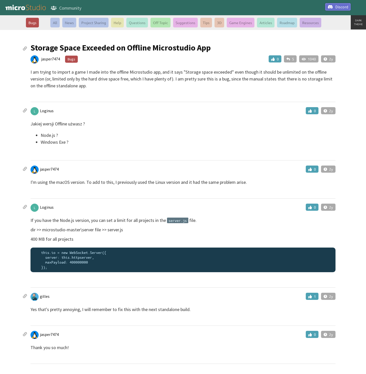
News (69, 22)
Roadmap (287, 22)
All (55, 22)
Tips (206, 22)
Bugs (32, 22)
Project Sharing (93, 22)
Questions (137, 22)
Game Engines (240, 22)
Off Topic (160, 22)
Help (117, 22)
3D (219, 22)
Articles (266, 22)
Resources (310, 22)
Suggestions (185, 22)
